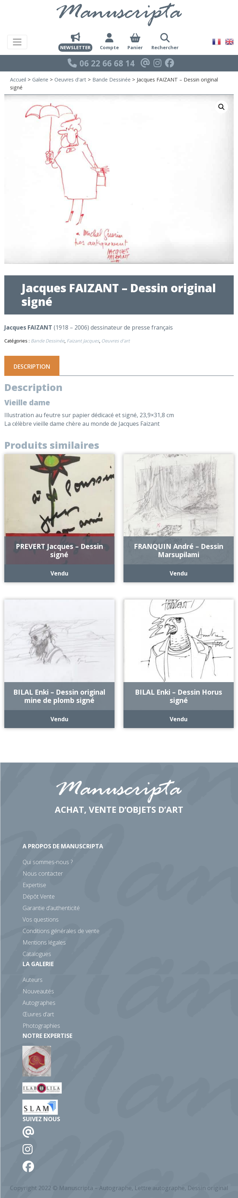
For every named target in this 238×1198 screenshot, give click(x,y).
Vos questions (41, 919)
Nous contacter (43, 873)
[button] (221, 107)
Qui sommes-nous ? (48, 862)
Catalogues (37, 954)
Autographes (39, 1003)
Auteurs (33, 980)
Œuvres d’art (38, 1014)
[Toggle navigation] (17, 42)
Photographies (41, 1026)
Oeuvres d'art (70, 79)
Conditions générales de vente (61, 931)
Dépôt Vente (39, 896)
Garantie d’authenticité (51, 908)
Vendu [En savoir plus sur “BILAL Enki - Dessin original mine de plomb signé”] (59, 719)
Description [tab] (32, 366)
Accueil (18, 79)
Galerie (40, 79)
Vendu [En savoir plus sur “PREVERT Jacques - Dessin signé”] (59, 573)
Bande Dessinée (111, 79)
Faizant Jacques (83, 340)
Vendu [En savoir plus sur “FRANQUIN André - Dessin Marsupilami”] (179, 573)
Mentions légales (44, 942)
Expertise (34, 885)
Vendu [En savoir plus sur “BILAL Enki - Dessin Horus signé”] (179, 719)
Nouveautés (38, 991)
